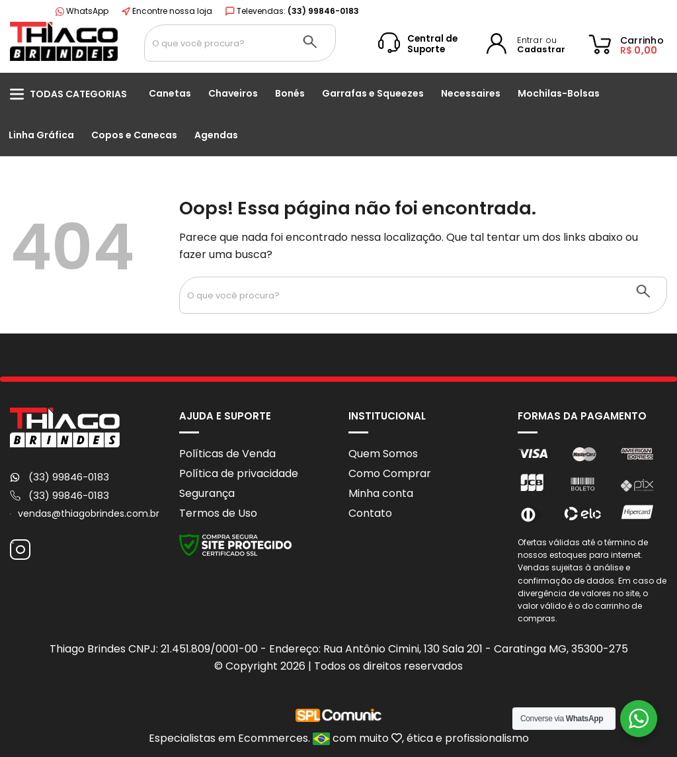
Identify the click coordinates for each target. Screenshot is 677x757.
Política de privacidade (238, 473)
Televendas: (292, 11)
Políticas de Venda (227, 453)
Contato (370, 513)
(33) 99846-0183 (68, 477)
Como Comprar (389, 473)
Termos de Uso (218, 513)
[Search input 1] (214, 43)
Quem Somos (383, 453)
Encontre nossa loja (167, 11)
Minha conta (380, 493)
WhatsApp (82, 11)
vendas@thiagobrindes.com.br (88, 513)
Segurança (207, 493)
